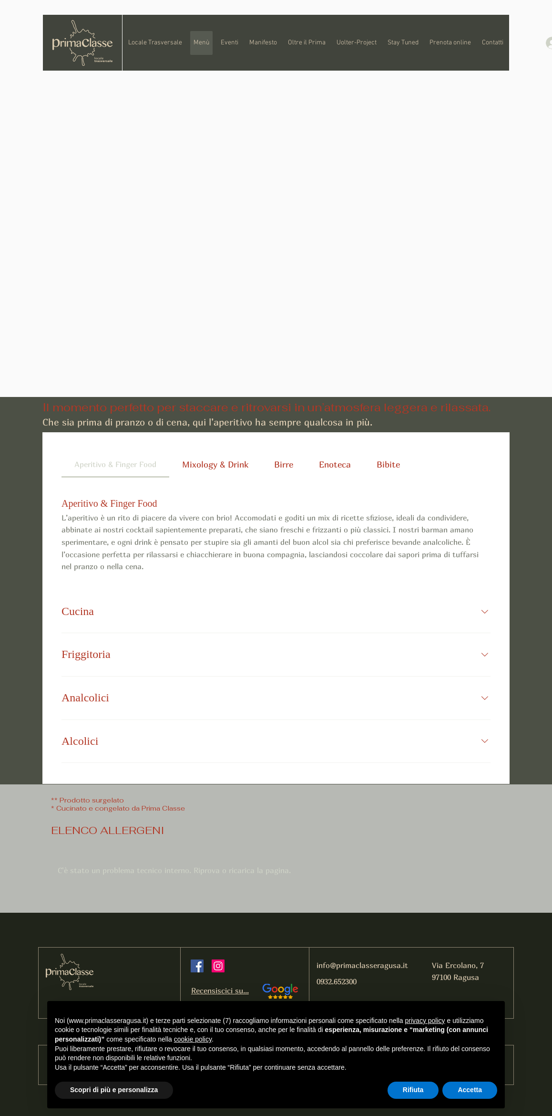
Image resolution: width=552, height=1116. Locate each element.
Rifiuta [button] (413, 1090)
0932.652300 (337, 981)
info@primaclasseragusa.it (362, 965)
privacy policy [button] (425, 1020)
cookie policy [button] (193, 1039)
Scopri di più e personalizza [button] (114, 1090)
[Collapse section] (485, 612)
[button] (306, 43)
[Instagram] (218, 966)
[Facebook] (197, 966)
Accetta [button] (470, 1090)
